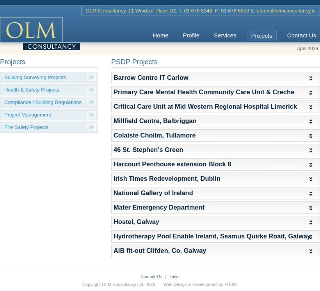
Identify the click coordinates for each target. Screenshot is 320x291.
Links (174, 276)
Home (161, 35)
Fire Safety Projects (26, 127)
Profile (191, 35)
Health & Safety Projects (31, 90)
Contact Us (301, 35)
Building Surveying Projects (35, 77)
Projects (261, 35)
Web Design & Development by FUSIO (201, 284)
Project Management (27, 115)
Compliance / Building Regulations (43, 102)
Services (225, 35)
